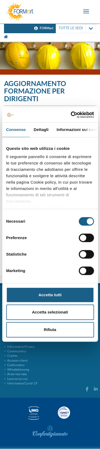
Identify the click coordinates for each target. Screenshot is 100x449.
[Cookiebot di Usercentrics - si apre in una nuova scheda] (71, 114)
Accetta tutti (50, 295)
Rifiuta (50, 329)
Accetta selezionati (50, 312)
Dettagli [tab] (41, 129)
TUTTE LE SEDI (76, 28)
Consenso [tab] (16, 129)
